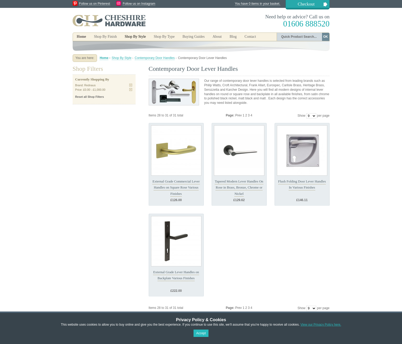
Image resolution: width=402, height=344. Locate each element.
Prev (239, 115)
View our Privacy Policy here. (321, 324)
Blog (233, 37)
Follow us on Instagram (139, 4)
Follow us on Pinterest (94, 4)
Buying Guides (194, 37)
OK (325, 37)
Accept (201, 333)
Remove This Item (130, 85)
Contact (250, 37)
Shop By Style (121, 58)
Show (301, 115)
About (217, 37)
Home (81, 37)
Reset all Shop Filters (89, 96)
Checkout (306, 4)
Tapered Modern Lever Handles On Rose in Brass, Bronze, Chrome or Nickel (239, 187)
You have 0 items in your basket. (257, 4)
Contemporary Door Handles (155, 58)
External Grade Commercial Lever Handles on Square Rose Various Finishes (176, 187)
